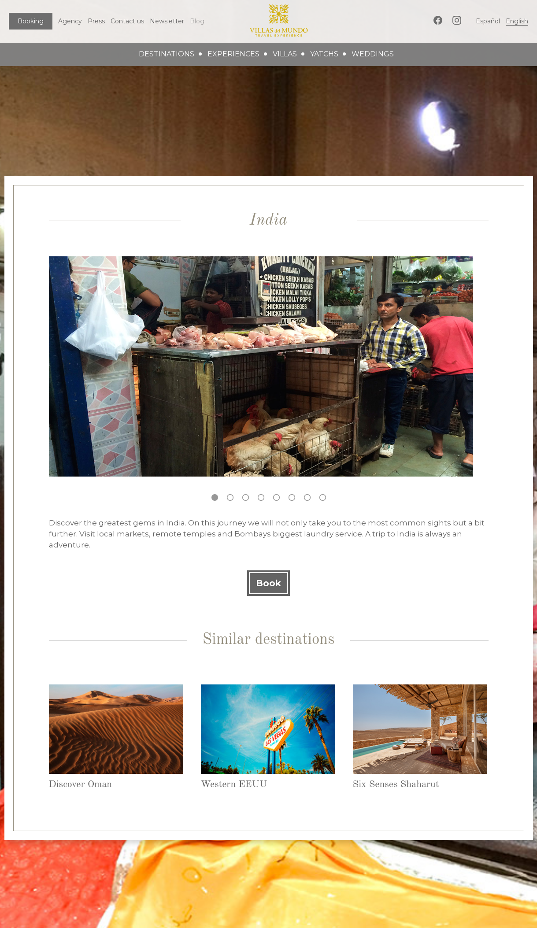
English (517, 21)
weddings (373, 54)
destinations (166, 54)
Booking (31, 21)
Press (96, 21)
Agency (70, 21)
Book (268, 583)
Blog (197, 21)
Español (488, 21)
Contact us (127, 21)
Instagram (456, 20)
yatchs (324, 54)
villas (285, 54)
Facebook (437, 20)
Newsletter (167, 21)
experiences (233, 54)
